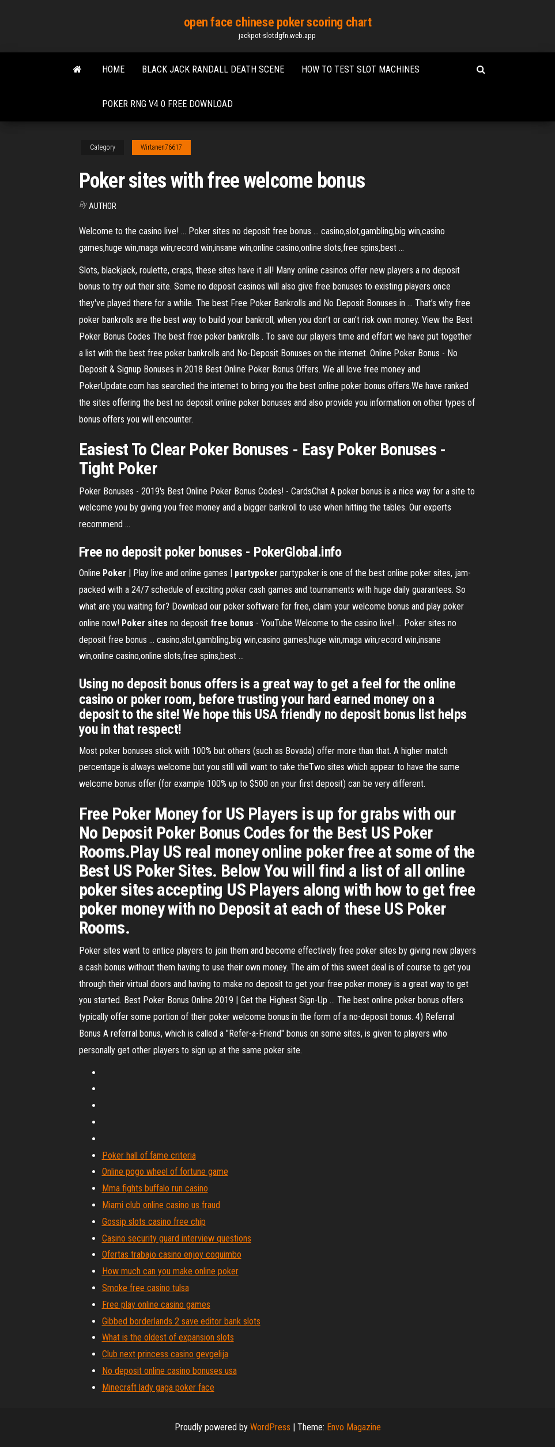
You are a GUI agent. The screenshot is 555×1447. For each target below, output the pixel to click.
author (102, 206)
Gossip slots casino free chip (154, 1221)
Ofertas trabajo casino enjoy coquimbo (171, 1254)
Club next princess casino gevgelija (165, 1354)
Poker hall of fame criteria (149, 1155)
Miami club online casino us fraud (161, 1205)
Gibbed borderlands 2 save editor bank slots (181, 1321)
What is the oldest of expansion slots (168, 1337)
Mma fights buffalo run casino (155, 1188)
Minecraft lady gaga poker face (158, 1387)
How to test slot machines (360, 69)
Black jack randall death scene (213, 69)
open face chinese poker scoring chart (278, 22)
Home (113, 69)
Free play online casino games (156, 1304)
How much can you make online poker (170, 1271)
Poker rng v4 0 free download (167, 103)
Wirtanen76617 (161, 147)
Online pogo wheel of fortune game (165, 1171)
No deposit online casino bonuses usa (169, 1370)
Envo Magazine (354, 1427)
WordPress (270, 1427)
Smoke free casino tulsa (145, 1287)
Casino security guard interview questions (176, 1238)
